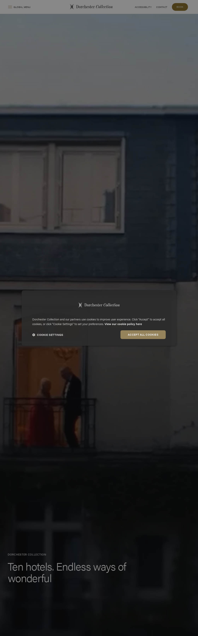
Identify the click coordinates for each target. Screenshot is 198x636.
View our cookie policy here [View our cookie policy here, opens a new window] (123, 324)
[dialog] (99, 318)
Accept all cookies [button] (143, 334)
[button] (47, 334)
